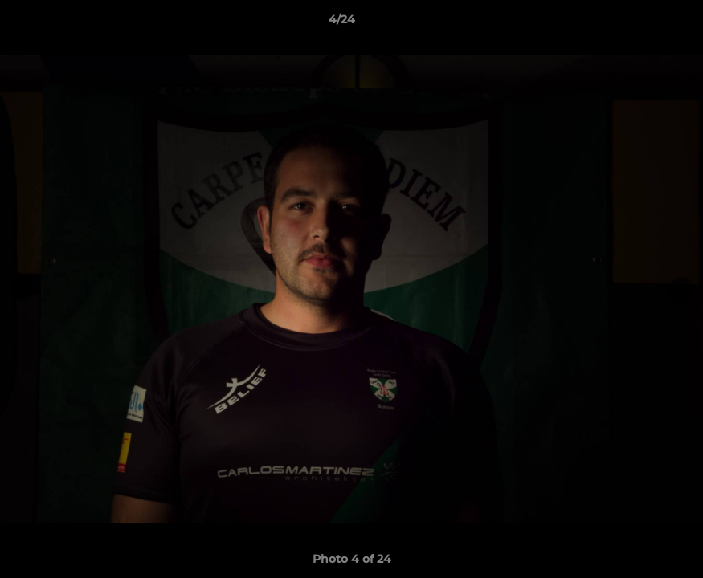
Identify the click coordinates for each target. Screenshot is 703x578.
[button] (635, 23)
